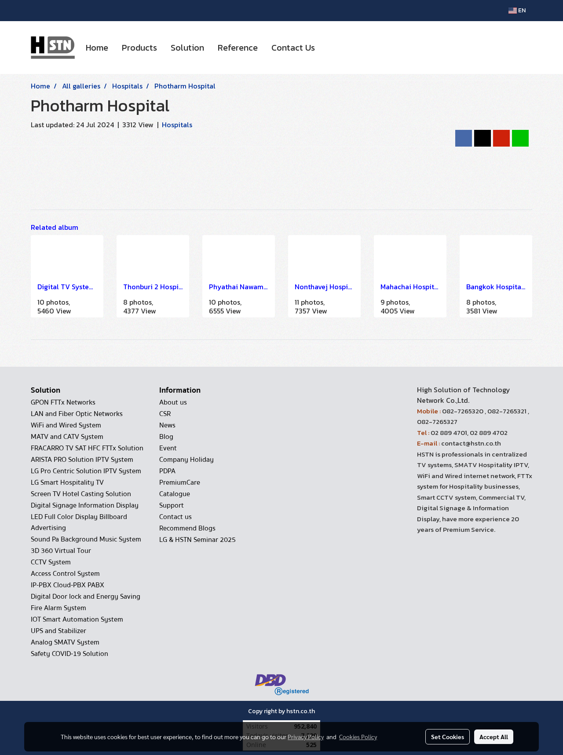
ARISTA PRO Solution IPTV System (82, 459)
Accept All (493, 736)
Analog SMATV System (65, 642)
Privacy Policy (306, 736)
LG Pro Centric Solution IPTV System (86, 471)
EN (517, 10)
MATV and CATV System (67, 436)
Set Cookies (447, 736)
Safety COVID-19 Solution (69, 653)
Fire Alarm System (58, 608)
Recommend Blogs (187, 528)
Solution (187, 47)
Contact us (175, 517)
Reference (238, 47)
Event (168, 448)
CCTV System (51, 562)
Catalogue (174, 494)
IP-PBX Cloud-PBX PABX (67, 585)
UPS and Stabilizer (58, 631)
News (167, 425)
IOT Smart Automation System (77, 619)
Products (139, 47)
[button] (329, 47)
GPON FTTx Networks (63, 402)
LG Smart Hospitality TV (67, 482)
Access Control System (65, 573)
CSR (165, 414)
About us (173, 402)
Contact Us (293, 47)
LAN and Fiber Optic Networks (77, 414)
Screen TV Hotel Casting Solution (81, 494)
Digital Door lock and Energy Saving (85, 596)
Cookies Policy (358, 736)
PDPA (167, 471)
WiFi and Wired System (66, 425)
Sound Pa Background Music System (86, 539)
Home (97, 47)
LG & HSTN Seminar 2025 (197, 539)
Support (171, 505)
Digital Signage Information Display (85, 505)
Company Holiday (186, 459)
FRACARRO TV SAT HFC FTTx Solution (87, 448)
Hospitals (177, 124)
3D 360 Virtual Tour (61, 550)
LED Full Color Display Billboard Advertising (79, 522)
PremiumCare (179, 482)
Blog (166, 436)
